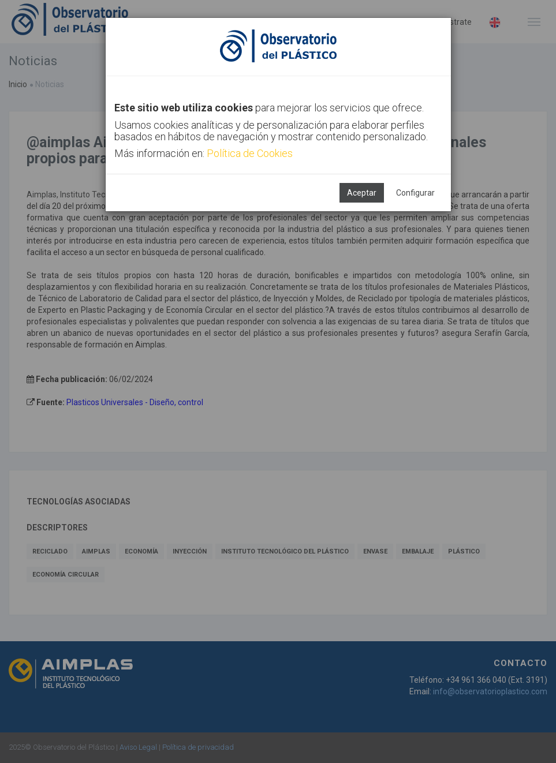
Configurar (415, 192)
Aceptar (361, 192)
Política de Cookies (250, 153)
